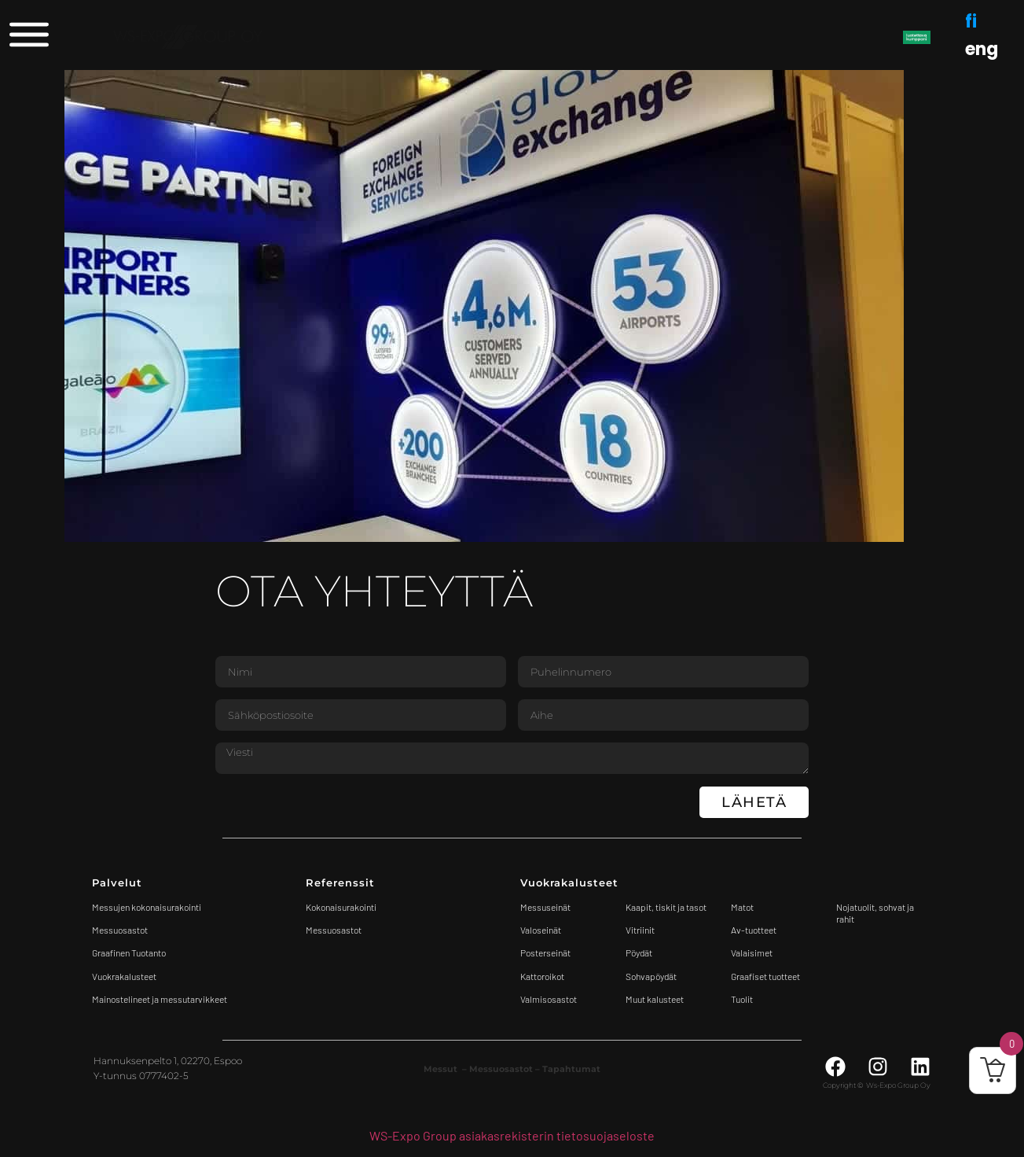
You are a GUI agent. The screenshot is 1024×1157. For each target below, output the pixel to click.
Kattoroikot (542, 976)
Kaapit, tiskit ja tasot (666, 906)
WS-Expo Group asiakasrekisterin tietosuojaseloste (512, 1135)
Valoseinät (540, 929)
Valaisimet (752, 952)
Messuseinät (545, 906)
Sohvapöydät (651, 976)
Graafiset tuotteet (765, 976)
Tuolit (742, 998)
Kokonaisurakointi (341, 906)
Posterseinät (545, 952)
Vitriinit (640, 929)
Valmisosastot (548, 998)
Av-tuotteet (753, 929)
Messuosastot (334, 929)
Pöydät (639, 952)
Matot (742, 906)
